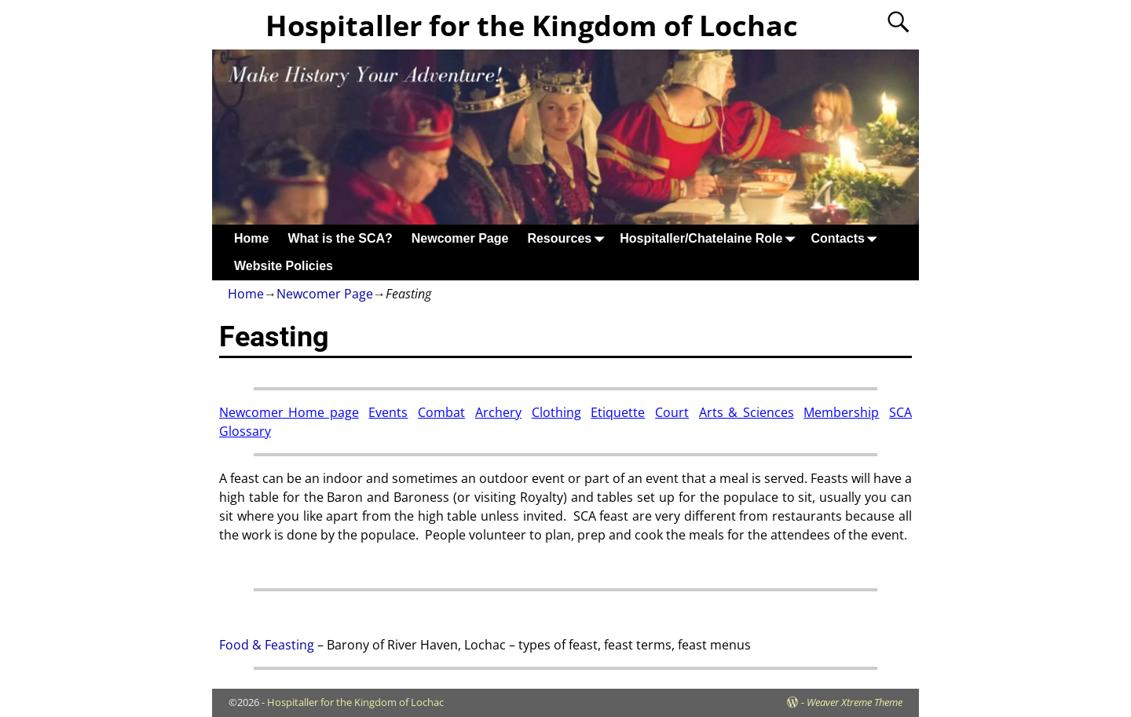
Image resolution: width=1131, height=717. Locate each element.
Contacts (847, 238)
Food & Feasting (266, 644)
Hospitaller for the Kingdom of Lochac (531, 25)
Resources (568, 238)
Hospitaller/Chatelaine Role (710, 238)
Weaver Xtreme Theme (854, 702)
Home (251, 238)
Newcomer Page (460, 238)
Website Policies (283, 266)
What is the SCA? (339, 238)
